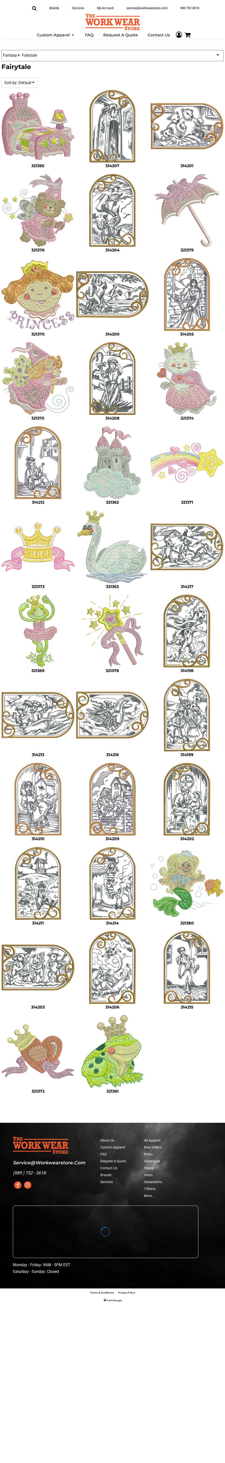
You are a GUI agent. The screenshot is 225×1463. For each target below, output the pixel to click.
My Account (105, 8)
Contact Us (108, 1168)
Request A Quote (113, 1161)
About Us (107, 1140)
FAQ (103, 1154)
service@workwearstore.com (146, 8)
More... (149, 1196)
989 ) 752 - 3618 (30, 1172)
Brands (54, 8)
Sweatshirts (153, 1182)
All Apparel (152, 1140)
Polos (148, 1154)
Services (78, 8)
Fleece (149, 1168)
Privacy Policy (126, 1292)
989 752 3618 (189, 8)
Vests (148, 1175)
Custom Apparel (112, 1147)
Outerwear (152, 1161)
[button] (56, 35)
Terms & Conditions (102, 1292)
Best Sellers (153, 1147)
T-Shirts (149, 1189)
